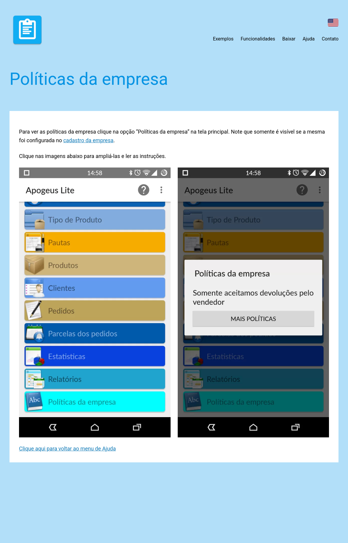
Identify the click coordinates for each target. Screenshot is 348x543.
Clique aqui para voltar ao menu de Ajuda (67, 448)
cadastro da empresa (88, 140)
